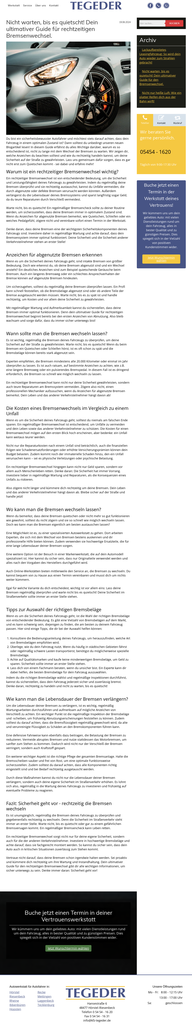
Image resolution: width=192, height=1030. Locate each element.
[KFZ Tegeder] (96, 5)
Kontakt (54, 5)
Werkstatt (14, 5)
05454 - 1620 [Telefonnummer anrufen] (155, 151)
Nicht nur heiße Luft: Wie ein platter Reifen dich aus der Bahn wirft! (160, 97)
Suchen (174, 23)
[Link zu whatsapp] (166, 5)
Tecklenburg (46, 1005)
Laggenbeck (46, 1001)
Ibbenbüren (17, 1005)
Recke (42, 992)
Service (27, 5)
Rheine (14, 1001)
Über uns (40, 5)
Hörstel (14, 992)
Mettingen (44, 996)
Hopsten (15, 1009)
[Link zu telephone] (158, 5)
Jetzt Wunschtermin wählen (161, 259)
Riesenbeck (17, 996)
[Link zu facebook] (150, 5)
